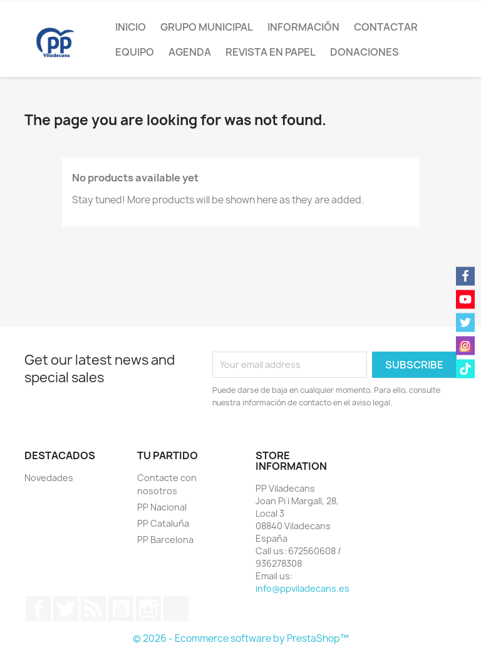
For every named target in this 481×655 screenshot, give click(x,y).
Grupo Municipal (206, 27)
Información (303, 27)
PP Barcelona (165, 540)
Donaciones (364, 52)
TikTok (176, 608)
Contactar (386, 27)
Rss (93, 608)
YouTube (120, 608)
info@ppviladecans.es (302, 588)
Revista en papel (270, 52)
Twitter (65, 608)
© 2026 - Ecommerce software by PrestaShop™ (241, 638)
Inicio (130, 27)
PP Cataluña (163, 523)
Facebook (38, 608)
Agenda (189, 52)
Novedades (48, 478)
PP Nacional (162, 507)
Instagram (148, 608)
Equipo (134, 52)
